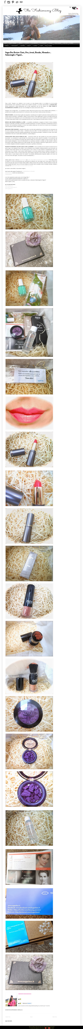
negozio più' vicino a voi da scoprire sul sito (21, 165)
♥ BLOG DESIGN (57, 43)
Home (31, 1016)
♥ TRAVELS (6, 46)
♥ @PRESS (20, 43)
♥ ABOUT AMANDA (12, 43)
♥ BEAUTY (29, 46)
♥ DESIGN (50, 43)
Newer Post (8, 1016)
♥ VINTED (71, 43)
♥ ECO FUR (65, 43)
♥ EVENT (41, 46)
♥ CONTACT (35, 46)
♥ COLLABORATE (34, 43)
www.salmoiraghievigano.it (11, 187)
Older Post (54, 1016)
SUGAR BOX (22, 159)
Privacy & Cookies (48, 46)
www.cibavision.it (9, 185)
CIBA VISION (31, 159)
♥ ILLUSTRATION (43, 43)
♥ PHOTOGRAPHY (14, 46)
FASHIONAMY (8, 174)
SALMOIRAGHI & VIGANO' (42, 159)
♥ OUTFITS (27, 43)
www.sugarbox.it (8, 188)
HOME (5, 43)
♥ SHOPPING (22, 46)
